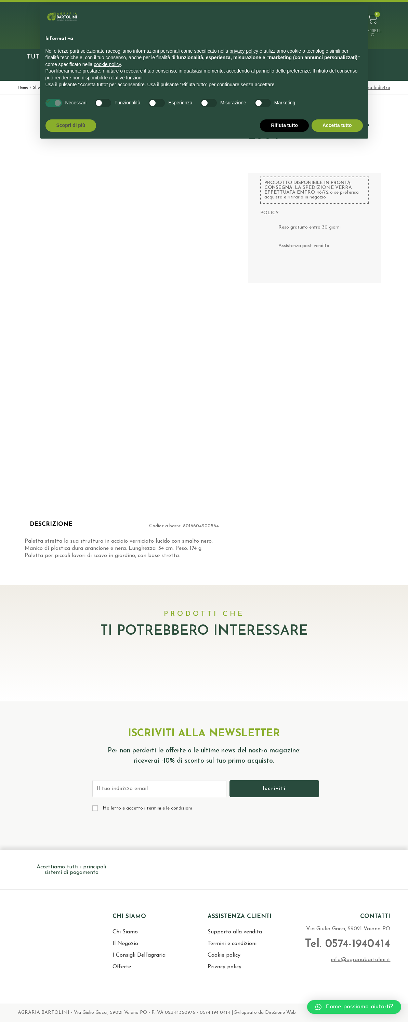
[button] (354, 1007)
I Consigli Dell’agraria (139, 955)
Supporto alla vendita (235, 932)
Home (23, 88)
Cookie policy (224, 955)
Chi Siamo (125, 932)
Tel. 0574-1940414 (346, 944)
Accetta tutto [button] (337, 125)
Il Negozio (125, 943)
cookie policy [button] (107, 64)
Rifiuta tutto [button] (284, 125)
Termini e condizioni (232, 943)
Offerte (122, 967)
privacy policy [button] (243, 51)
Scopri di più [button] (70, 125)
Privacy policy (224, 967)
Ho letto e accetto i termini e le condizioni (147, 808)
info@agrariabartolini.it (360, 959)
